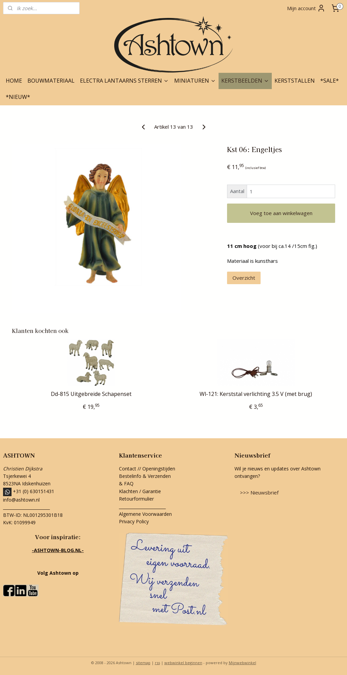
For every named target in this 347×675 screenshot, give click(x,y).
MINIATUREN (195, 80)
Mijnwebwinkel (242, 662)
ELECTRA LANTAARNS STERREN (124, 80)
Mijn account (306, 8)
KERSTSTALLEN (294, 80)
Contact (127, 468)
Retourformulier (137, 498)
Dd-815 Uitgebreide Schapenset (91, 394)
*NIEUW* (18, 97)
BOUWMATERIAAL (51, 80)
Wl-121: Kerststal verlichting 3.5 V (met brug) (256, 394)
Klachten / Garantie (140, 491)
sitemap (143, 662)
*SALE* (329, 80)
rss (157, 662)
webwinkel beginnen (183, 662)
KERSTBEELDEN (245, 80)
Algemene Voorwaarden (145, 514)
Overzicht (243, 277)
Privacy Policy (134, 521)
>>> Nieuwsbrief (259, 492)
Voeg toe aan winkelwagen (281, 213)
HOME (14, 80)
